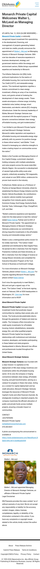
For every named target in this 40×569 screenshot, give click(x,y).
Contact (36, 554)
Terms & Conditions (29, 550)
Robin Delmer (12, 220)
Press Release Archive (23, 546)
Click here (18, 295)
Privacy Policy (26, 554)
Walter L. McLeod (20, 51)
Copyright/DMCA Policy (10, 554)
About (11, 546)
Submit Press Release (11, 550)
